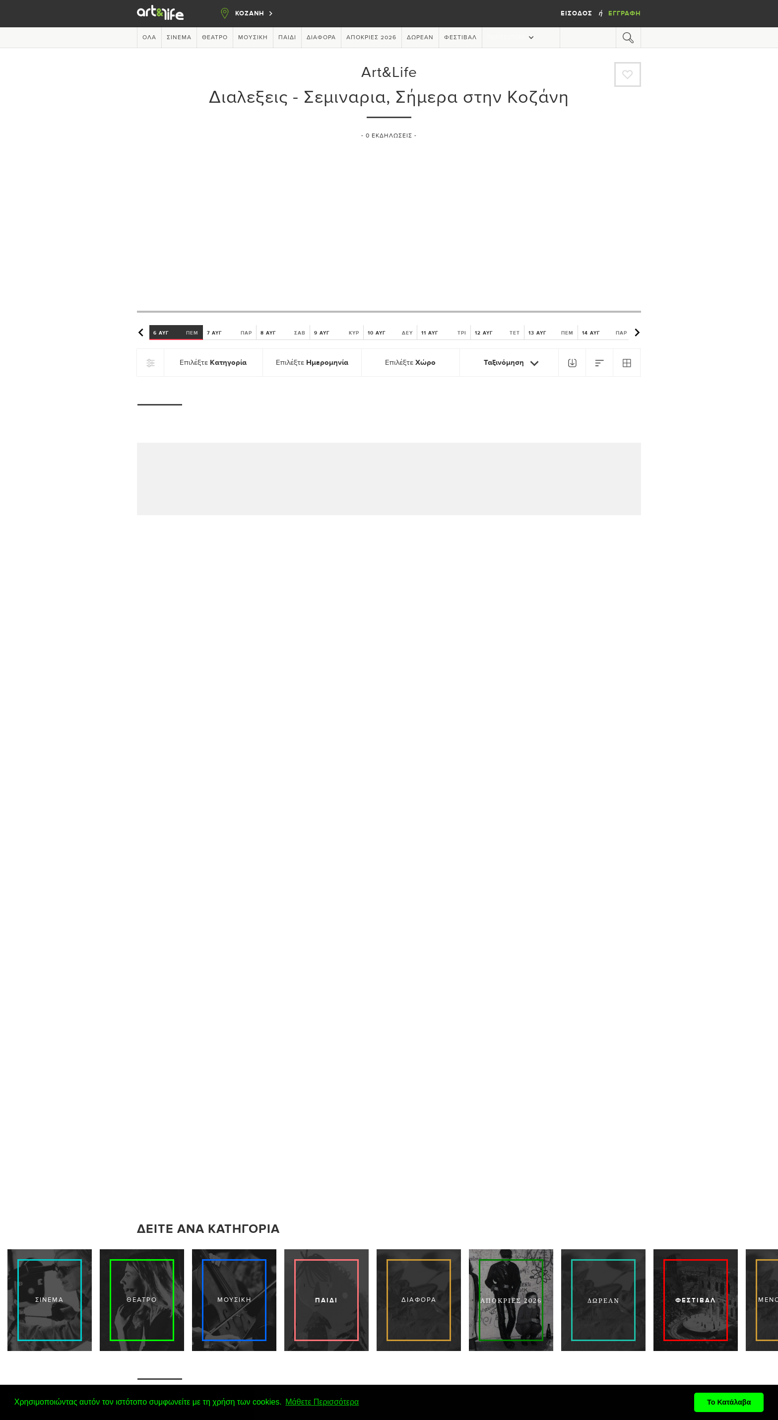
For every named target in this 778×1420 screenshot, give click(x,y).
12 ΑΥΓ (497, 332)
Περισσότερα (511, 37)
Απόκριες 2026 (371, 38)
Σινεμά (179, 38)
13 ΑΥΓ (551, 332)
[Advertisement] (389, 221)
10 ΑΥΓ (390, 332)
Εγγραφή (624, 13)
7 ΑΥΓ (229, 332)
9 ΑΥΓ (336, 332)
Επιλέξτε (213, 362)
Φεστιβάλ (460, 38)
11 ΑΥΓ (443, 332)
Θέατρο (215, 38)
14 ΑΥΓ (604, 332)
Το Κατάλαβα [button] (729, 1402)
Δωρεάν (420, 38)
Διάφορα (321, 38)
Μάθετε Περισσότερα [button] (322, 1402)
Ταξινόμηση (513, 363)
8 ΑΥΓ (283, 332)
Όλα (149, 38)
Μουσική (253, 38)
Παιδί (287, 38)
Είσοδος (577, 13)
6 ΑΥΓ (175, 332)
